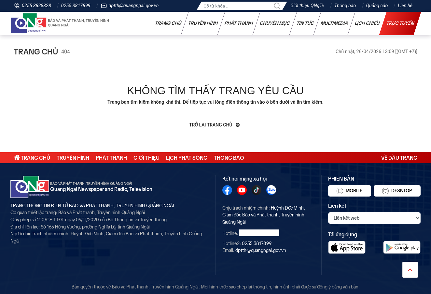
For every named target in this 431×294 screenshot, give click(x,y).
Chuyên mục (275, 23)
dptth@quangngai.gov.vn (134, 5)
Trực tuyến (400, 23)
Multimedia (334, 23)
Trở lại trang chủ (214, 124)
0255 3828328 (36, 5)
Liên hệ (405, 5)
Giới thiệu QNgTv (307, 5)
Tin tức (305, 23)
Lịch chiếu (367, 23)
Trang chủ (168, 23)
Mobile (349, 191)
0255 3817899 (75, 5)
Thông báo (345, 5)
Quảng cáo (377, 5)
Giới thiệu (146, 158)
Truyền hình (203, 23)
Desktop (397, 191)
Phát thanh (239, 23)
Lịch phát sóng (186, 158)
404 (65, 52)
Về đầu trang (399, 158)
